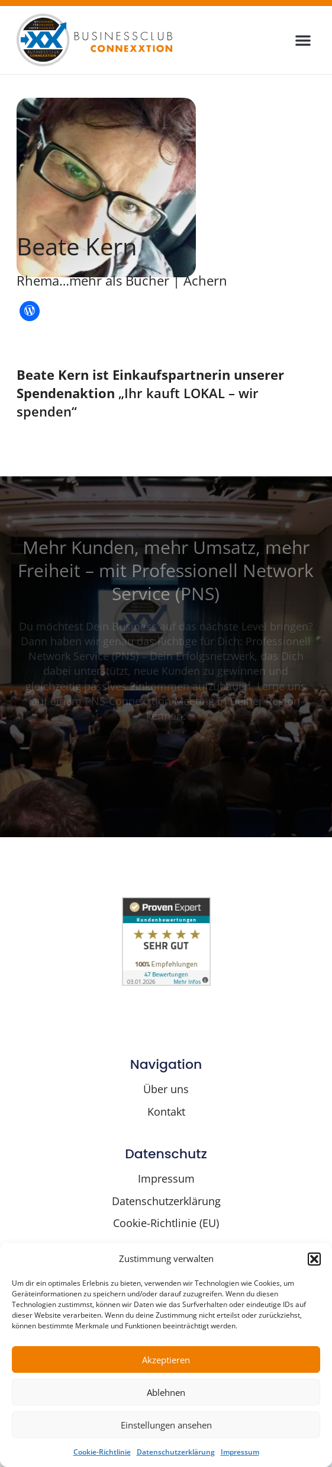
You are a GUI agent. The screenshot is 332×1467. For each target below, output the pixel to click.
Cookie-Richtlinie (102, 1452)
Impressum (240, 1452)
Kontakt (166, 1111)
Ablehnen (166, 1392)
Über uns (166, 1089)
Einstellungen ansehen (166, 1425)
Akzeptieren (166, 1360)
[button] (314, 1259)
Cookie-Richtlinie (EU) (166, 1223)
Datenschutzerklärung (176, 1452)
